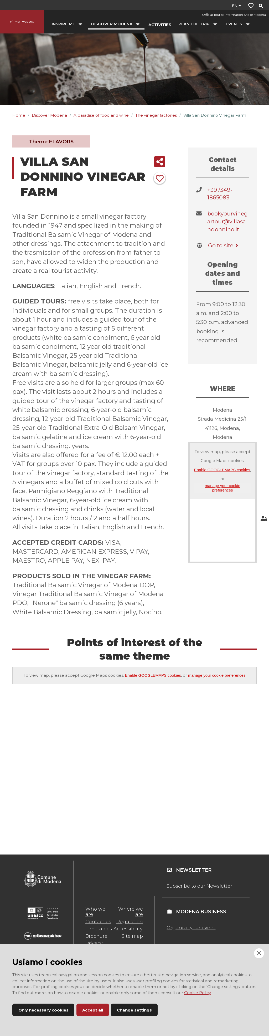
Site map (132, 936)
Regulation (129, 922)
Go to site (224, 245)
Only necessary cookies (43, 1010)
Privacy (94, 943)
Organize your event (191, 928)
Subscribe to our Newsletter (199, 886)
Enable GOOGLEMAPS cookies (222, 470)
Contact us (98, 922)
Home (18, 115)
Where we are (130, 911)
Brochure (96, 936)
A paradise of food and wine (101, 115)
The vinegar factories (156, 115)
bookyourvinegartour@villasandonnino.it (227, 221)
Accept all (92, 1010)
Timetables (98, 929)
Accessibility (128, 929)
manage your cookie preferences (222, 487)
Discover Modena (49, 115)
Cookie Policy (197, 992)
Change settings (134, 1010)
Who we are (95, 911)
